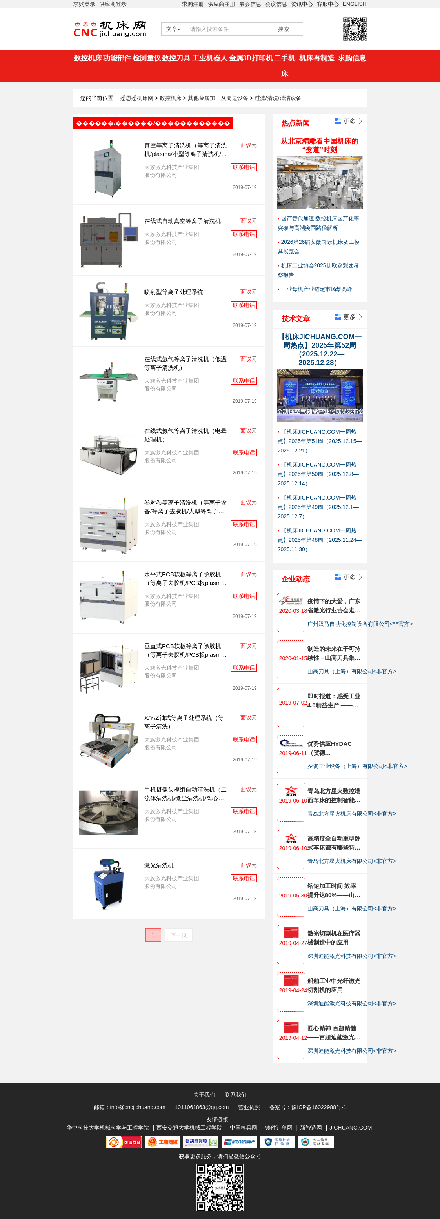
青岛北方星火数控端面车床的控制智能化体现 (333, 796)
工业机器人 (209, 58)
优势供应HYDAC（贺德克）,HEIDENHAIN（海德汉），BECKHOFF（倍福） (332, 748)
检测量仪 (147, 58)
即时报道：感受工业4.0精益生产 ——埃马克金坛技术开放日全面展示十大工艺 (333, 701)
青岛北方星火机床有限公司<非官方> (351, 813)
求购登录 (84, 4)
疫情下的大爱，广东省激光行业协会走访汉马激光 (333, 606)
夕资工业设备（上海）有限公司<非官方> (357, 766)
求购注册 (193, 4)
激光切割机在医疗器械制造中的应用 (333, 938)
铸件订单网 (279, 1128)
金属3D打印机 (251, 58)
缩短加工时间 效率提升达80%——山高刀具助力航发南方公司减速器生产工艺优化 (333, 891)
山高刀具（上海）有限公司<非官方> (351, 671)
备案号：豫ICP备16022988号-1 (307, 1107)
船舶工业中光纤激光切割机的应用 (333, 985)
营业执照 (249, 1107)
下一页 (179, 935)
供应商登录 (113, 4)
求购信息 (352, 58)
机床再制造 (317, 58)
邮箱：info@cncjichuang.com (129, 1107)
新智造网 (311, 1128)
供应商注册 (221, 4)
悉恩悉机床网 (137, 98)
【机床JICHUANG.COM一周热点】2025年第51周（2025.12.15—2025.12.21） (320, 441)
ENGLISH (355, 4)
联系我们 (236, 1095)
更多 (349, 121)
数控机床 (88, 58)
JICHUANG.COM (350, 1128)
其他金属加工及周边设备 (219, 98)
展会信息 (250, 4)
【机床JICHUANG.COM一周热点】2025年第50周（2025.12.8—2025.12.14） (318, 474)
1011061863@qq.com (202, 1107)
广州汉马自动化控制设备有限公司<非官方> (360, 624)
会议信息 (276, 4)
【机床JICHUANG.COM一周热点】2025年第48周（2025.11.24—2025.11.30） (320, 539)
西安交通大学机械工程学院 (189, 1128)
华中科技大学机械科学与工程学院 (108, 1128)
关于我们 (204, 1095)
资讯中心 (302, 4)
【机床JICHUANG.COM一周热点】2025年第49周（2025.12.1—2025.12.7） (318, 507)
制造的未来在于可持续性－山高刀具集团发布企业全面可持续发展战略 (333, 653)
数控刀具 (176, 58)
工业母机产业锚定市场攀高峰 (317, 289)
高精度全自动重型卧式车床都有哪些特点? (333, 843)
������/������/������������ (153, 123)
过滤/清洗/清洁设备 (278, 98)
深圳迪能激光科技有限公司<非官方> (351, 956)
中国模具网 (243, 1128)
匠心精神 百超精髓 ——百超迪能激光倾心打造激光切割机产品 (333, 1033)
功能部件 (117, 58)
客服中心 (328, 4)
